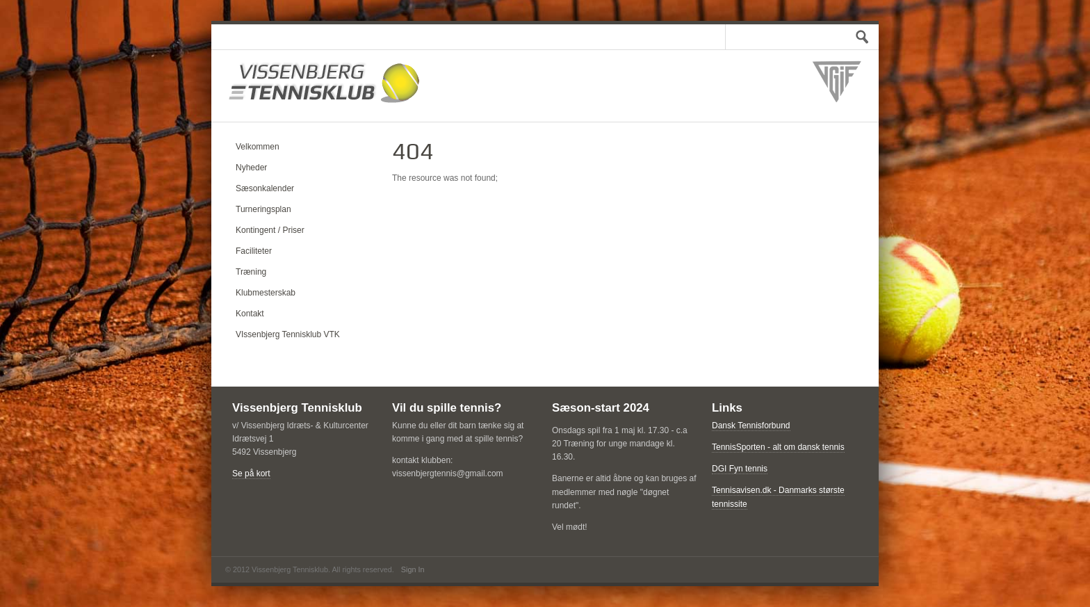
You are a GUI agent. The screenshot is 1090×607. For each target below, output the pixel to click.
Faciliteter (254, 251)
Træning (251, 272)
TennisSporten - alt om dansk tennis (778, 447)
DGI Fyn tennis (739, 469)
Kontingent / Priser (270, 230)
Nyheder (251, 167)
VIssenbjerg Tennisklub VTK (288, 334)
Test (857, 36)
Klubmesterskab (265, 293)
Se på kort (251, 473)
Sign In (413, 569)
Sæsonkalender (265, 188)
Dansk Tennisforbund (751, 425)
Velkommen (257, 147)
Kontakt (250, 313)
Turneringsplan (263, 209)
